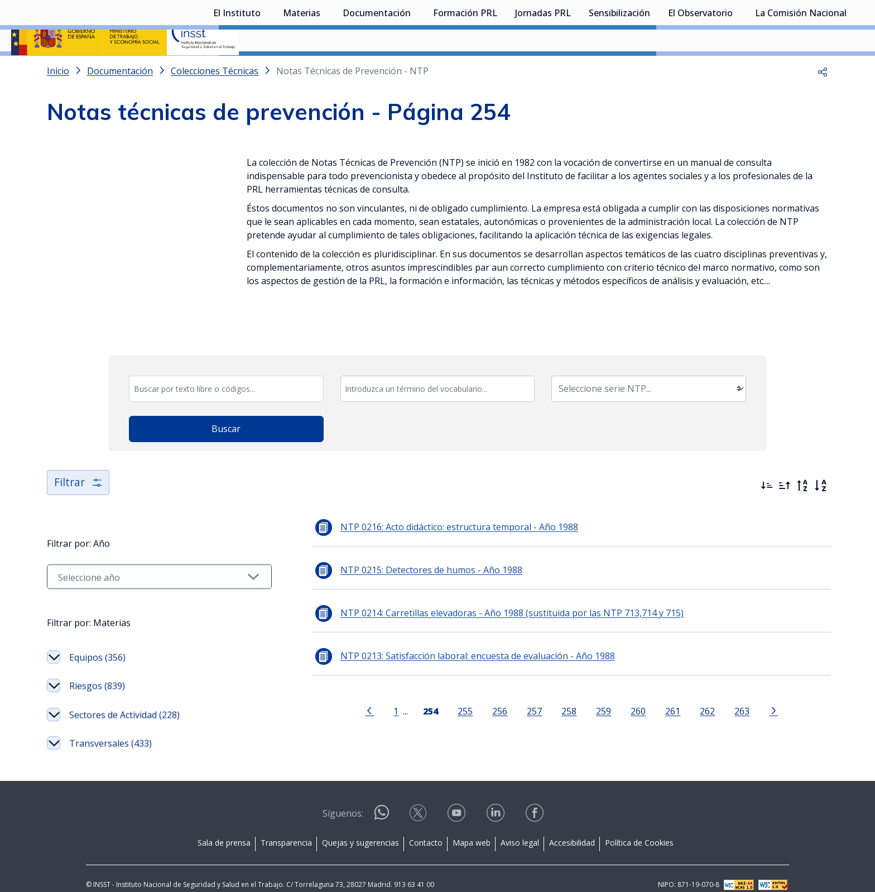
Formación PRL (465, 70)
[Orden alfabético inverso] (802, 469)
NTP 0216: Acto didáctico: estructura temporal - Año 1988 (430, 511)
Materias (301, 70)
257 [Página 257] (519, 695)
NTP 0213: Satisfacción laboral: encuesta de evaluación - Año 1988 (448, 640)
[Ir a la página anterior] (355, 694)
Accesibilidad (572, 827)
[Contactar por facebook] (536, 800)
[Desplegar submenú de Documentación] (416, 69)
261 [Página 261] (658, 695)
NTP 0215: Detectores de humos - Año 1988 (402, 554)
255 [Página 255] (450, 695)
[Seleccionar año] (144, 560)
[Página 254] (416, 694)
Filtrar (79, 466)
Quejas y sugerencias (360, 827)
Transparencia (286, 827)
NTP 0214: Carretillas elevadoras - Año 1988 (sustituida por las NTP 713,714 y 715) (482, 597)
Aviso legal (520, 827)
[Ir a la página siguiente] (759, 694)
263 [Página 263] (727, 695)
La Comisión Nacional (801, 70)
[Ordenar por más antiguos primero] (784, 469)
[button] (822, 100)
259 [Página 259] (589, 695)
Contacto (426, 827)
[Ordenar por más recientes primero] (767, 469)
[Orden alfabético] (820, 469)
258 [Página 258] (554, 695)
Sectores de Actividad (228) (124, 699)
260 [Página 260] (623, 695)
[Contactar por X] (419, 800)
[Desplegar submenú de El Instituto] (266, 69)
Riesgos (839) (97, 670)
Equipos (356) (97, 641)
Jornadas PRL (543, 70)
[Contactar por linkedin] (497, 800)
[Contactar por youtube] (458, 800)
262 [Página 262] (692, 695)
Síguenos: (343, 798)
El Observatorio (700, 70)
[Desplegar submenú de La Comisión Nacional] (852, 69)
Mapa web (472, 827)
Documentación (377, 70)
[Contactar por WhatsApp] (382, 800)
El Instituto (237, 70)
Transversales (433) (110, 728)
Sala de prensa (224, 827)
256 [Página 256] (485, 695)
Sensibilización (619, 70)
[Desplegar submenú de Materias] (325, 69)
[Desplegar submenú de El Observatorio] (738, 69)
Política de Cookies (639, 827)
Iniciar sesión (822, 25)
